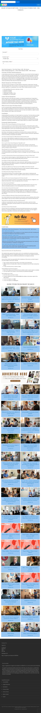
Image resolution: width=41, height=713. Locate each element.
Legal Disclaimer (6, 684)
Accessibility (5, 682)
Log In (4, 696)
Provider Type (5, 57)
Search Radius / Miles (7, 61)
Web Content (6, 694)
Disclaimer (5, 686)
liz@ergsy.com (5, 653)
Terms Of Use (6, 691)
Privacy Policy (6, 689)
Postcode (4, 52)
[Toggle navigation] (38, 5)
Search (17, 2)
